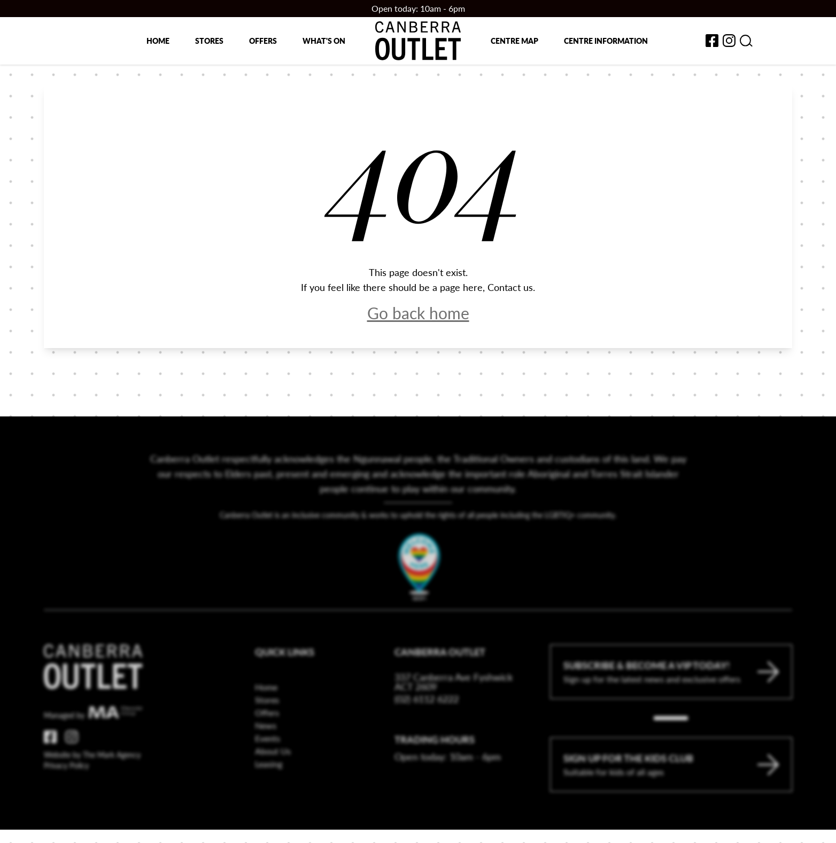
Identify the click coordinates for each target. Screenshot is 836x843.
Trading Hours (434, 764)
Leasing (268, 789)
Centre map (514, 40)
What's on (324, 40)
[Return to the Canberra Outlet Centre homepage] (418, 41)
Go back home (418, 312)
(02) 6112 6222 (426, 723)
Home (157, 40)
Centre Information (606, 40)
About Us (273, 776)
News (265, 750)
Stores (209, 40)
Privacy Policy (66, 790)
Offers (263, 40)
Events (267, 763)
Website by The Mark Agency (92, 779)
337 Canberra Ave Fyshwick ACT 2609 (453, 706)
